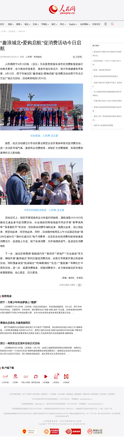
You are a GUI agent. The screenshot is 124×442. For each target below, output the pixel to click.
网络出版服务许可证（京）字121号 (83, 413)
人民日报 (5, 377)
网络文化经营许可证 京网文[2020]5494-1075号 (50, 413)
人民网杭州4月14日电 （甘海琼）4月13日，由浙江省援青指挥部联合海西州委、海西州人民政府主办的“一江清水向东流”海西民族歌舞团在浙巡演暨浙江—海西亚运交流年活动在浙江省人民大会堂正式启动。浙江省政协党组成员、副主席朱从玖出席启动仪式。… (41, 351)
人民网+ (15, 377)
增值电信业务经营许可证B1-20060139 (58, 409)
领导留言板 (35, 377)
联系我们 (111, 394)
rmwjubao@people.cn (95, 404)
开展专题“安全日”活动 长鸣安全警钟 (108, 101)
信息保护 (103, 394)
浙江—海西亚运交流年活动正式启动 (20, 343)
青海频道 (11, 31)
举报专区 (96, 24)
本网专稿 (21, 31)
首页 (2, 24)
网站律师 (94, 394)
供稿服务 (69, 394)
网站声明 (86, 394)
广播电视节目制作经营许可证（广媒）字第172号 (93, 409)
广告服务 (52, 394)
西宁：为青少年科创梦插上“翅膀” (18, 302)
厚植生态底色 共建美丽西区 (15, 322)
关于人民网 (27, 394)
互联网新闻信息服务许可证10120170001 (27, 409)
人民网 (3, 31)
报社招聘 (36, 394)
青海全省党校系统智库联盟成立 (106, 76)
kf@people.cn (40, 404)
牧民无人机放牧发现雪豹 (103, 125)
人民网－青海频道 (34, 57)
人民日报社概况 (15, 394)
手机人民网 (25, 377)
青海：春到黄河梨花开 (102, 70)
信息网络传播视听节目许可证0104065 (17, 413)
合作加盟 (61, 394)
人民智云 (56, 377)
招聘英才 (44, 394)
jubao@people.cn (86, 399)
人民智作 (66, 377)
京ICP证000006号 (104, 413)
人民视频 (45, 377)
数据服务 (78, 394)
